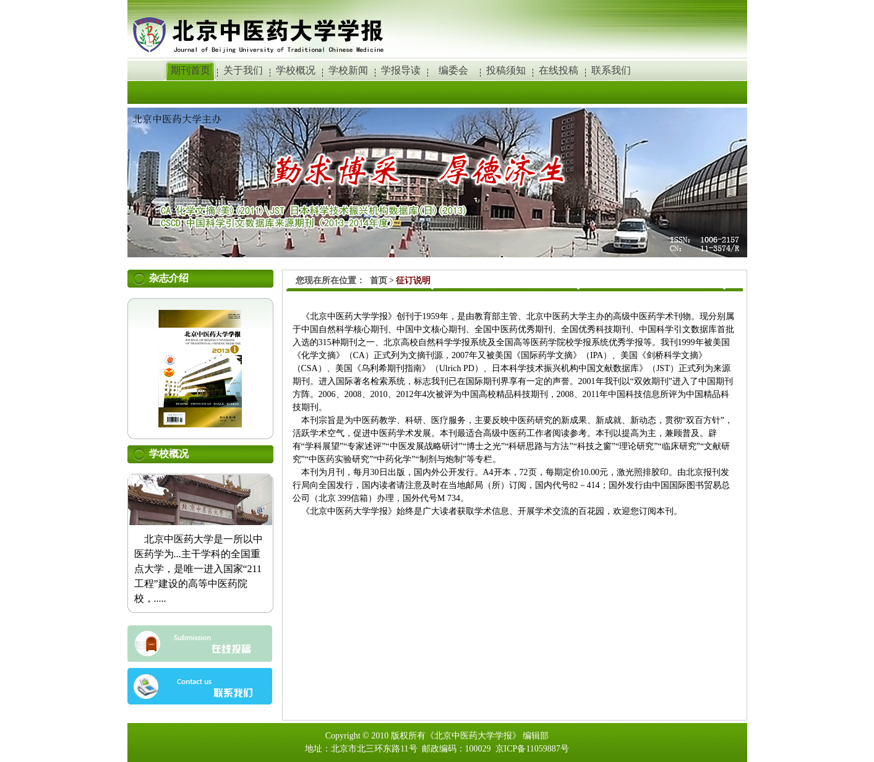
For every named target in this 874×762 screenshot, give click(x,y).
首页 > (383, 280)
